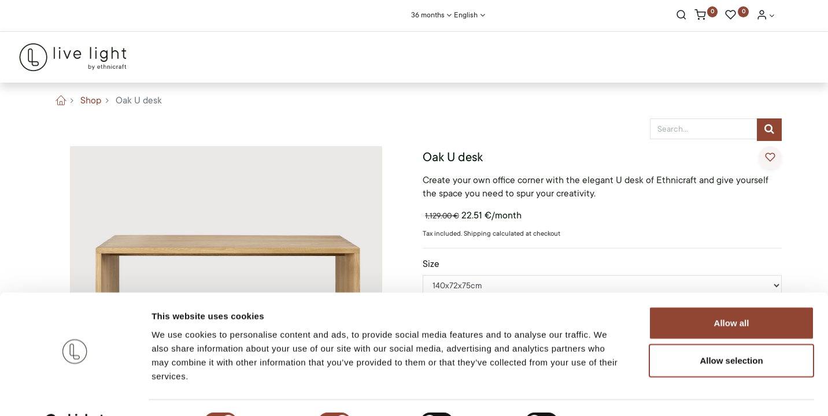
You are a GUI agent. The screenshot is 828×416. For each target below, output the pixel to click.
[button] (770, 157)
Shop (90, 100)
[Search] (681, 16)
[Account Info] (765, 16)
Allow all (731, 293)
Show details (607, 393)
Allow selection (731, 331)
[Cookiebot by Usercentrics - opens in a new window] (74, 393)
